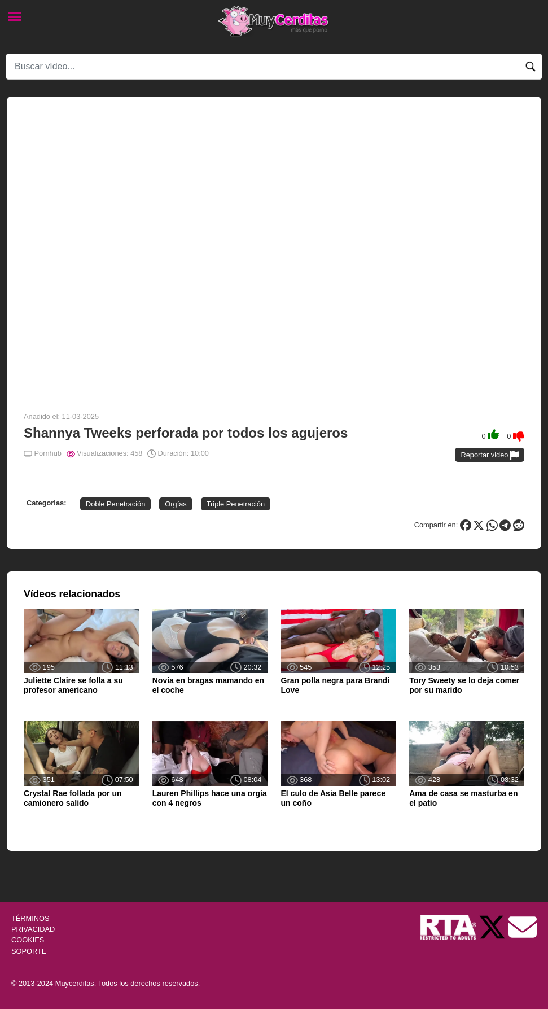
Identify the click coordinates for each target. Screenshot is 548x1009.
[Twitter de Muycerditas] (493, 926)
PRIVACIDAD (33, 929)
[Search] (274, 67)
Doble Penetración (115, 504)
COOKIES (27, 940)
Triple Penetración (236, 504)
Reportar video (490, 455)
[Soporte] (522, 926)
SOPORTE (28, 951)
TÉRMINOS (30, 918)
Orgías (175, 504)
